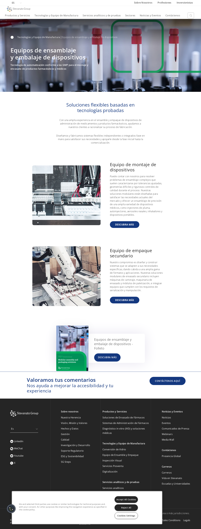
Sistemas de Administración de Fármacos (125, 423)
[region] (87, 507)
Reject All (126, 507)
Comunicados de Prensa (175, 428)
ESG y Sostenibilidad (72, 456)
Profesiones (165, 2)
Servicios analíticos (113, 488)
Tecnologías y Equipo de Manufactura (56, 15)
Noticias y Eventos (150, 15)
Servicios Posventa (113, 466)
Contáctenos (172, 15)
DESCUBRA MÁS (124, 224)
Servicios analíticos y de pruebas (102, 15)
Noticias (166, 417)
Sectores (130, 15)
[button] (11, 508)
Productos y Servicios (17, 15)
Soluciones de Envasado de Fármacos (123, 417)
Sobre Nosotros (143, 2)
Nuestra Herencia (71, 417)
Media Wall (168, 439)
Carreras (167, 472)
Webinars (167, 434)
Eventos (166, 423)
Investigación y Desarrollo (75, 445)
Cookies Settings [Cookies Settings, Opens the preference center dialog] (126, 515)
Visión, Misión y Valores (74, 423)
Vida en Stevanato (172, 478)
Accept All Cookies (126, 499)
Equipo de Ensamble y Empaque (120, 455)
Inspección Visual (112, 460)
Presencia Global (171, 456)
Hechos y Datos (70, 428)
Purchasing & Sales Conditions (163, 520)
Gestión (65, 434)
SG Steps (66, 461)
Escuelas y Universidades (176, 483)
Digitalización (110, 471)
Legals (186, 520)
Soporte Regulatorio (72, 450)
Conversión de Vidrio (114, 449)
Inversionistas (185, 2)
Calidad (65, 439)
